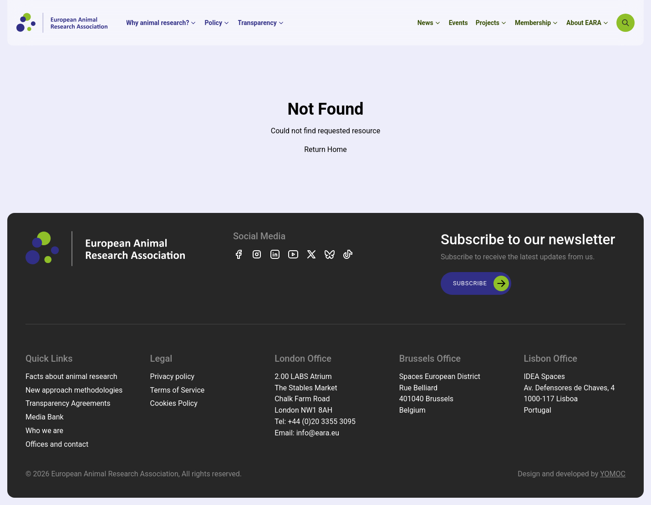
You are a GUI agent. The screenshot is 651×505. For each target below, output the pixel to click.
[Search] (625, 23)
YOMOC (613, 474)
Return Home (325, 149)
